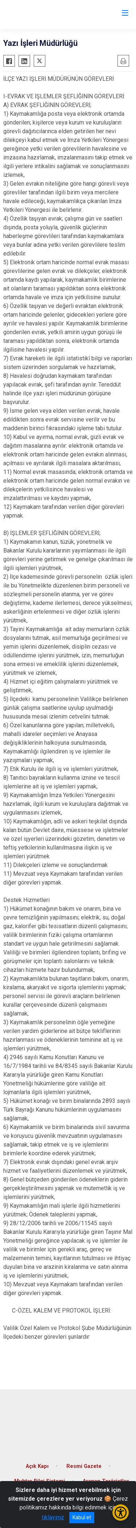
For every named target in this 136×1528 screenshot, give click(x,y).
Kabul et (82, 1517)
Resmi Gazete (84, 1466)
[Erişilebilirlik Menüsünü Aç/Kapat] (120, 1512)
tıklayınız (53, 1517)
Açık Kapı (37, 1466)
